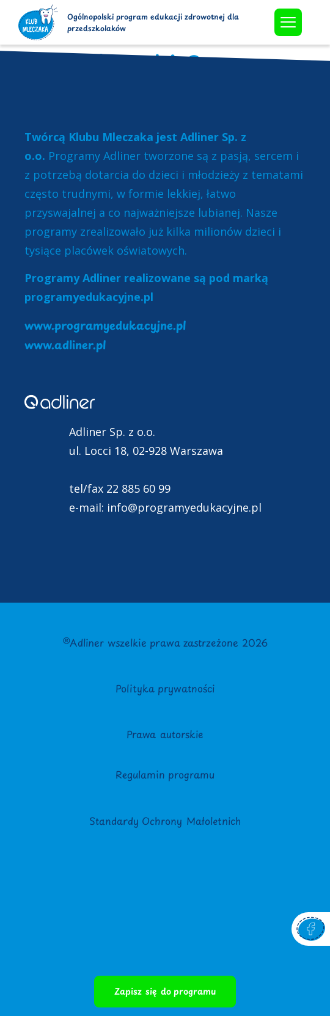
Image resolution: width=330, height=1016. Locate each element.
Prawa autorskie (165, 734)
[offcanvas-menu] (288, 22)
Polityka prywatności (165, 688)
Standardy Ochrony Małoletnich (165, 820)
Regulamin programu (165, 774)
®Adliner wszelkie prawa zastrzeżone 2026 (165, 642)
